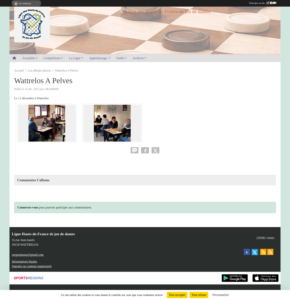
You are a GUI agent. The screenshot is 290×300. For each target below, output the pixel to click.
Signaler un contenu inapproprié (32, 266)
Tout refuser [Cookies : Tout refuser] (199, 295)
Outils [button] (120, 58)
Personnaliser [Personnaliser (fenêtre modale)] (220, 295)
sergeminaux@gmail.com (28, 254)
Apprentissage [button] (98, 58)
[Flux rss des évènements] (270, 252)
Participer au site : (262, 3)
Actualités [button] (28, 58)
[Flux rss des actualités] (263, 252)
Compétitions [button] (52, 58)
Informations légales (24, 261)
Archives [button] (138, 58)
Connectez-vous (27, 207)
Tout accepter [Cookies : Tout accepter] (177, 295)
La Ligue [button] (74, 58)
